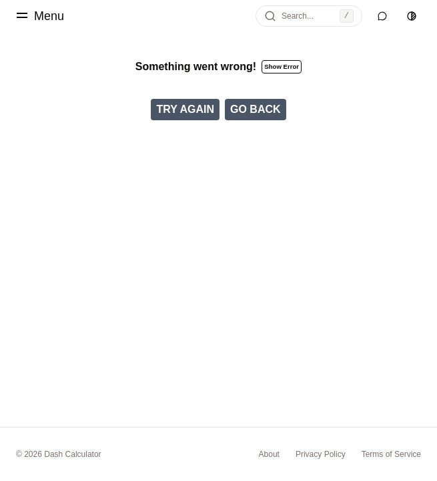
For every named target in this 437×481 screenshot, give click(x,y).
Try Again (185, 109)
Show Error (281, 66)
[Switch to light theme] (411, 16)
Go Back (255, 109)
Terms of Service (391, 454)
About (269, 454)
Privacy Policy (321, 454)
